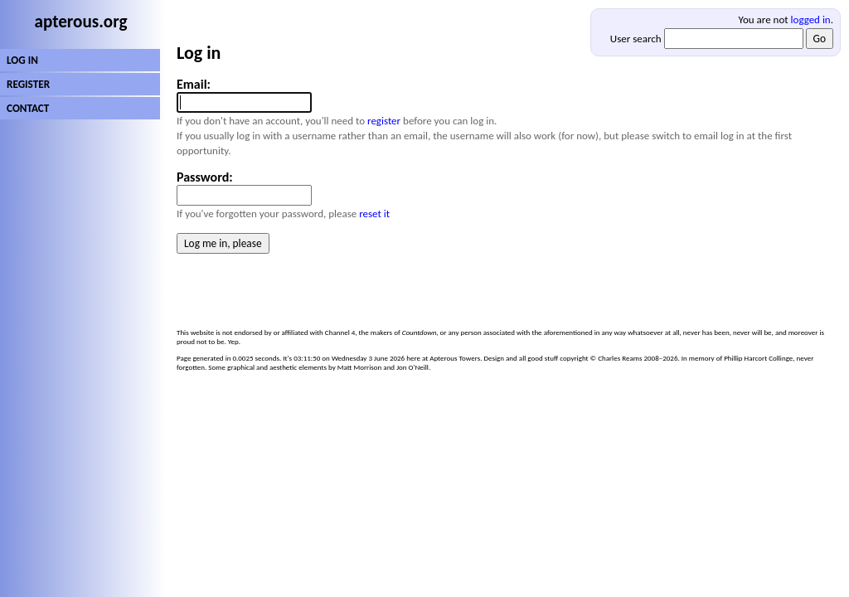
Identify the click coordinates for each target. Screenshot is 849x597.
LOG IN (22, 60)
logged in (811, 19)
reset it (374, 213)
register (383, 120)
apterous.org (81, 21)
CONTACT (28, 108)
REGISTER (28, 84)
